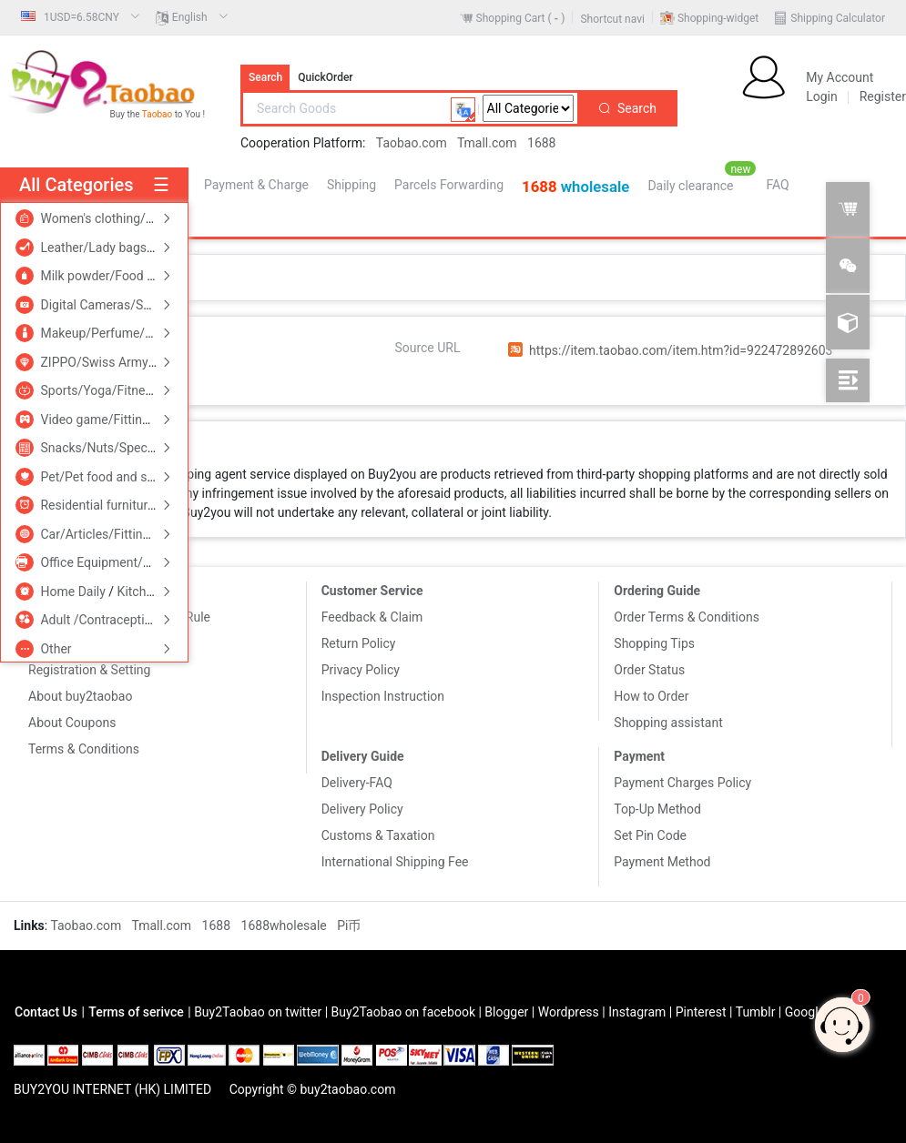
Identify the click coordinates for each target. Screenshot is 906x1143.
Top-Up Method (657, 809)
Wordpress (568, 1012)
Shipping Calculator (837, 18)
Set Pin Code (650, 835)
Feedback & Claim (372, 617)
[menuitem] (81, 17)
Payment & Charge (256, 184)
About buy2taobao (80, 696)
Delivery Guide (362, 756)
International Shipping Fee (395, 862)
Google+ (808, 1012)
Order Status (649, 670)
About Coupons (72, 722)
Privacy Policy (360, 670)
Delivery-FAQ (356, 782)
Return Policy (358, 643)
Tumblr (756, 1012)
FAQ (777, 184)
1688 (541, 143)
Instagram (637, 1012)
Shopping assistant (668, 722)
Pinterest (701, 1012)
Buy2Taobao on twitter (257, 1012)
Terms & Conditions (83, 749)
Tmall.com (487, 143)
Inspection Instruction (382, 696)
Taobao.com (411, 143)
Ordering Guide (657, 590)
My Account (839, 77)
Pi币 (349, 925)
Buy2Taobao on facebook (403, 1012)
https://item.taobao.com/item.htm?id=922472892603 (680, 350)
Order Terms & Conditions (686, 617)
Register (883, 96)
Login (822, 96)
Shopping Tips (654, 643)
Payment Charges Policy (682, 782)
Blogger (506, 1012)
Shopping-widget (717, 18)
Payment (639, 756)
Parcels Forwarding (449, 184)
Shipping (351, 184)
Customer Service (372, 590)
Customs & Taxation (378, 835)
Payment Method (662, 862)
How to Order (651, 696)
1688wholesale (286, 925)
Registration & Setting (89, 670)
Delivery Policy (362, 809)
